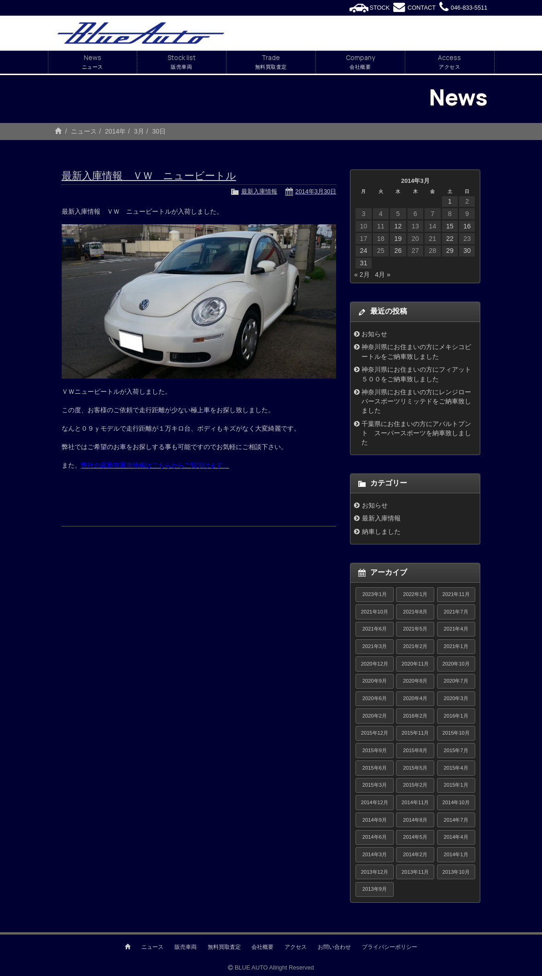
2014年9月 (374, 820)
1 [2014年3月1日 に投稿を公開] (450, 201)
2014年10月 (456, 802)
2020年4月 (415, 698)
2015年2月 (415, 785)
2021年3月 (374, 646)
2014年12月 (374, 802)
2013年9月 (374, 889)
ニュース (84, 131)
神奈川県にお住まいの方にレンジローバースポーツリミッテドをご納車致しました (416, 401)
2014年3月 (374, 854)
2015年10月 (456, 733)
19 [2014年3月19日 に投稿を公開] (398, 238)
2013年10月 (456, 872)
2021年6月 (374, 628)
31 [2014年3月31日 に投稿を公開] (363, 263)
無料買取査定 (224, 947)
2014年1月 (456, 854)
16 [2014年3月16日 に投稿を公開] (467, 226)
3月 (139, 131)
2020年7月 (456, 681)
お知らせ (374, 334)
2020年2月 (374, 716)
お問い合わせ (334, 947)
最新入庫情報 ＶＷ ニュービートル (149, 175)
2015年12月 (374, 733)
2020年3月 (456, 698)
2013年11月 (415, 872)
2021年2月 (415, 646)
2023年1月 (374, 594)
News (92, 62)
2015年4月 (456, 768)
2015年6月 (374, 768)
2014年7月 (456, 820)
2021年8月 (415, 611)
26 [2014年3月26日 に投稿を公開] (398, 250)
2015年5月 (415, 768)
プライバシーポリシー (389, 947)
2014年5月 (415, 837)
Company (360, 62)
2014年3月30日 (315, 191)
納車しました (381, 531)
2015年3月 (374, 785)
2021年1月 (456, 646)
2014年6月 (374, 837)
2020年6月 (374, 698)
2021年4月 (456, 628)
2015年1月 (456, 785)
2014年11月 (415, 802)
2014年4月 (456, 837)
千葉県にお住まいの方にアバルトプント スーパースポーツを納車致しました (416, 433)
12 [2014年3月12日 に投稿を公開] (398, 226)
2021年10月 (374, 611)
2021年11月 (456, 594)
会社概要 (262, 947)
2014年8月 (415, 820)
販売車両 (186, 947)
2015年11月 (415, 733)
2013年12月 (374, 872)
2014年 (115, 131)
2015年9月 (374, 750)
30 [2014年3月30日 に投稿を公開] (467, 250)
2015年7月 (456, 750)
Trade (271, 62)
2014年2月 (415, 854)
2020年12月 (374, 663)
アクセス (296, 947)
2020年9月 (374, 681)
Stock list (181, 62)
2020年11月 (415, 663)
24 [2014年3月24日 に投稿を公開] (363, 250)
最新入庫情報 (259, 191)
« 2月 (361, 274)
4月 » (382, 274)
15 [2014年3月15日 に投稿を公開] (450, 226)
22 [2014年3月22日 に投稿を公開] (450, 238)
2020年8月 (415, 681)
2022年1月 (415, 594)
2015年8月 (415, 750)
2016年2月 (415, 716)
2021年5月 (415, 628)
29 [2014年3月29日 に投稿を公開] (450, 250)
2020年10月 (456, 663)
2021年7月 (456, 611)
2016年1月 (456, 716)
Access (450, 62)
